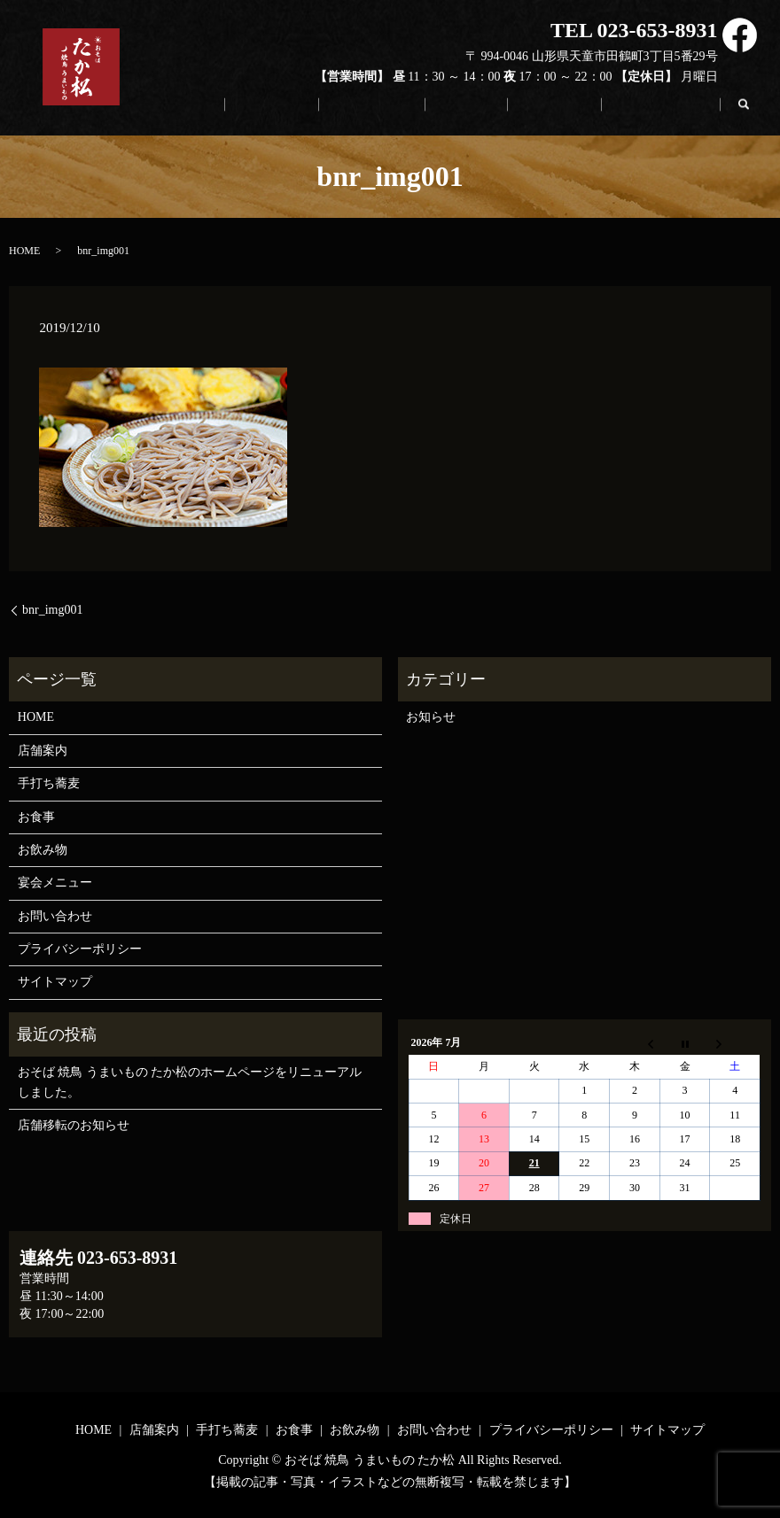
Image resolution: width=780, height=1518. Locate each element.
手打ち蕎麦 (433, 114)
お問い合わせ (671, 114)
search (752, 108)
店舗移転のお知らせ (73, 1125)
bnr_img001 (52, 609)
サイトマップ (55, 981)
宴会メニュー (55, 882)
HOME (279, 114)
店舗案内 (351, 114)
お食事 (511, 114)
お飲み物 (583, 114)
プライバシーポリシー (80, 949)
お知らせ (431, 717)
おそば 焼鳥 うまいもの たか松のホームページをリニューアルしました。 (190, 1081)
